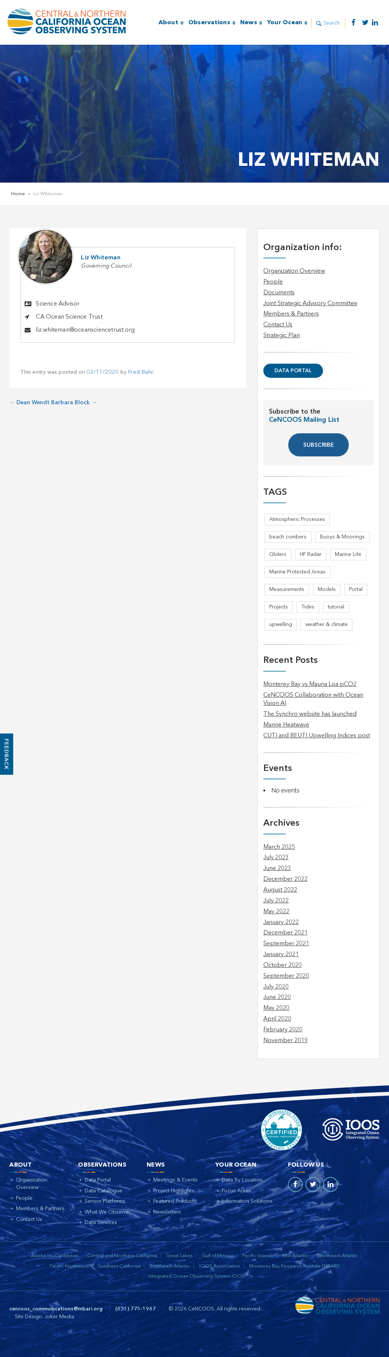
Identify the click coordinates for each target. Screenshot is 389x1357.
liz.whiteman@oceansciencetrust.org (85, 330)
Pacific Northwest (69, 1266)
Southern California (119, 1266)
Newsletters (167, 1212)
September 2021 (286, 944)
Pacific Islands (257, 1255)
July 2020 (276, 987)
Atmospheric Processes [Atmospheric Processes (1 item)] (297, 519)
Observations (209, 23)
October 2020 (282, 965)
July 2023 (276, 858)
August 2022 (280, 890)
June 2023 (277, 869)
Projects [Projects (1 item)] (278, 607)
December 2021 (285, 933)
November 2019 (285, 1041)
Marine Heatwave (286, 725)
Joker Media (59, 1316)
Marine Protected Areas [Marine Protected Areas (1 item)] (297, 572)
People (273, 282)
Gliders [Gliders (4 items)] (277, 554)
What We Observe (107, 1212)
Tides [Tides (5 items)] (307, 607)
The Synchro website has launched (310, 714)
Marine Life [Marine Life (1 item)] (348, 554)
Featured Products (175, 1201)
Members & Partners (291, 314)
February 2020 (282, 1030)
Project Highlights (173, 1190)
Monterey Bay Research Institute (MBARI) (294, 1266)
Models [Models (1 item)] (327, 589)
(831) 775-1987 (135, 1309)
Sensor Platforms (105, 1201)
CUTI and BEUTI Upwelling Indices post (316, 736)
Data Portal (293, 370)
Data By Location (242, 1180)
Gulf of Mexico (217, 1255)
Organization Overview (294, 271)
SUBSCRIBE (318, 445)
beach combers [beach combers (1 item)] (288, 537)
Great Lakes (179, 1255)
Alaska (38, 1255)
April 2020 (277, 1019)
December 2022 (285, 879)
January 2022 (281, 923)
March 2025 (279, 847)
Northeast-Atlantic (337, 1255)
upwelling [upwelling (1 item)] (280, 624)
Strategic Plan (281, 336)
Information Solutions (247, 1201)
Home (18, 194)
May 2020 (276, 1008)
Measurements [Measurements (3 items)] (286, 589)
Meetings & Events (175, 1180)
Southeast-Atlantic (170, 1266)
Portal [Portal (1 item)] (356, 589)
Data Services (101, 1222)
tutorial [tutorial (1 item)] (336, 607)
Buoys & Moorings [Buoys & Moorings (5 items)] (342, 537)
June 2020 (277, 997)
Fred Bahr (140, 372)
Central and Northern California (122, 1255)
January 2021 (281, 955)
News (248, 23)
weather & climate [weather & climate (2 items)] (326, 624)
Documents (279, 293)
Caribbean (66, 1255)
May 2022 (276, 912)
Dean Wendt (29, 403)
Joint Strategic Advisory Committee (310, 304)
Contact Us (277, 325)
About (168, 23)
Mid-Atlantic (295, 1255)
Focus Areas (236, 1190)
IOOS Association (219, 1266)
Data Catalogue (103, 1190)
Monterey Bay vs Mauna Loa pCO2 (310, 684)
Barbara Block (74, 403)
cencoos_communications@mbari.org (56, 1309)
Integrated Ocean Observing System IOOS (196, 1276)
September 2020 (286, 976)
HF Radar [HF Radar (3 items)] (310, 554)
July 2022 (276, 901)
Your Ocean (284, 23)
